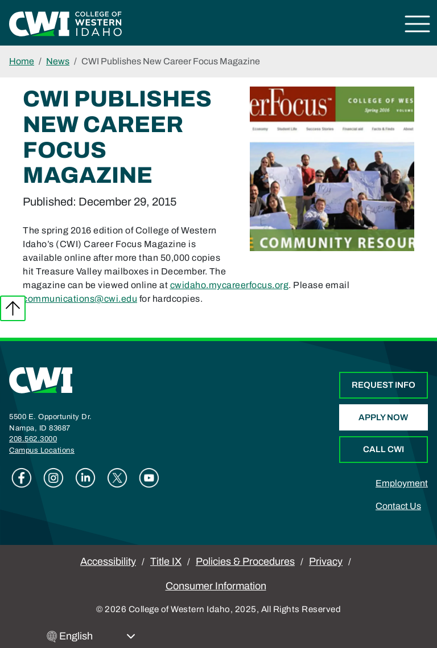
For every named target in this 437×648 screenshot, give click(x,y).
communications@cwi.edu (80, 299)
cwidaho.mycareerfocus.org (229, 285)
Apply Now (383, 417)
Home (21, 61)
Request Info (383, 384)
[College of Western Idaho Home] (65, 23)
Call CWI (383, 449)
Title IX (166, 561)
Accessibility (108, 561)
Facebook (21, 477)
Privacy (326, 561)
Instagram (53, 477)
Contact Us (398, 506)
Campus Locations (42, 450)
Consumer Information (216, 586)
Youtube (149, 477)
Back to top (13, 308)
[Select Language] (97, 636)
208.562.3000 (33, 439)
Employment (402, 483)
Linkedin (85, 477)
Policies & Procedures (245, 561)
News (57, 61)
